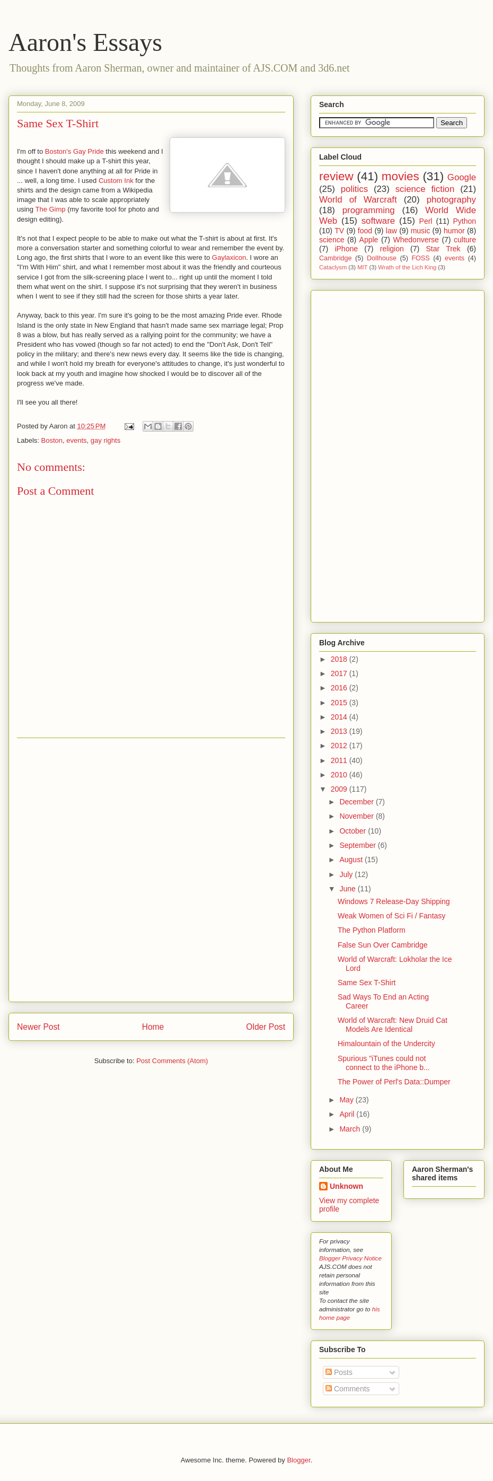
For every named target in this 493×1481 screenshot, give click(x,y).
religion (392, 248)
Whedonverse (416, 239)
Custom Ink (116, 181)
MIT (362, 267)
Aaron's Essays (85, 42)
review (336, 176)
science (331, 239)
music (420, 230)
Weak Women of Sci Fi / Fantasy (391, 916)
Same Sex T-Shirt (58, 123)
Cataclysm (333, 267)
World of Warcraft (358, 200)
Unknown (346, 1186)
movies (400, 176)
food (365, 230)
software (378, 221)
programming (368, 210)
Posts (339, 1372)
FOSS (420, 258)
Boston (52, 440)
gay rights (105, 440)
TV (339, 230)
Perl (426, 221)
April (347, 1114)
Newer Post (38, 1026)
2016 (340, 687)
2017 (340, 673)
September (358, 845)
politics (354, 189)
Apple (368, 239)
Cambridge (335, 258)
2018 (340, 659)
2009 (340, 789)
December (357, 802)
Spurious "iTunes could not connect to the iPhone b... (384, 1063)
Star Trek (443, 248)
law (391, 230)
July (347, 874)
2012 (340, 745)
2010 (340, 774)
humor (454, 230)
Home (153, 1026)
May (347, 1100)
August (351, 859)
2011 (340, 760)
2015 (340, 702)
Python (464, 221)
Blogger (298, 1460)
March (350, 1129)
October (353, 831)
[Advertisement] (124, 870)
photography (451, 200)
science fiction (425, 189)
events (76, 440)
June (348, 888)
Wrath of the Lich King (407, 267)
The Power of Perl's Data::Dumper (394, 1081)
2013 (340, 731)
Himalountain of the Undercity (386, 1043)
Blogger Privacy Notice (350, 1258)
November (357, 816)
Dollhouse (382, 258)
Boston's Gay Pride (74, 151)
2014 (340, 717)
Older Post (265, 1026)
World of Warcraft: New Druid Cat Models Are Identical (392, 1024)
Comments (347, 1388)
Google (461, 177)
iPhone (346, 248)
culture (465, 239)
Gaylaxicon (229, 257)
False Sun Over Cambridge (383, 945)
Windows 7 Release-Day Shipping (394, 901)
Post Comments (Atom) (172, 1061)
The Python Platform (372, 930)
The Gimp (50, 209)
